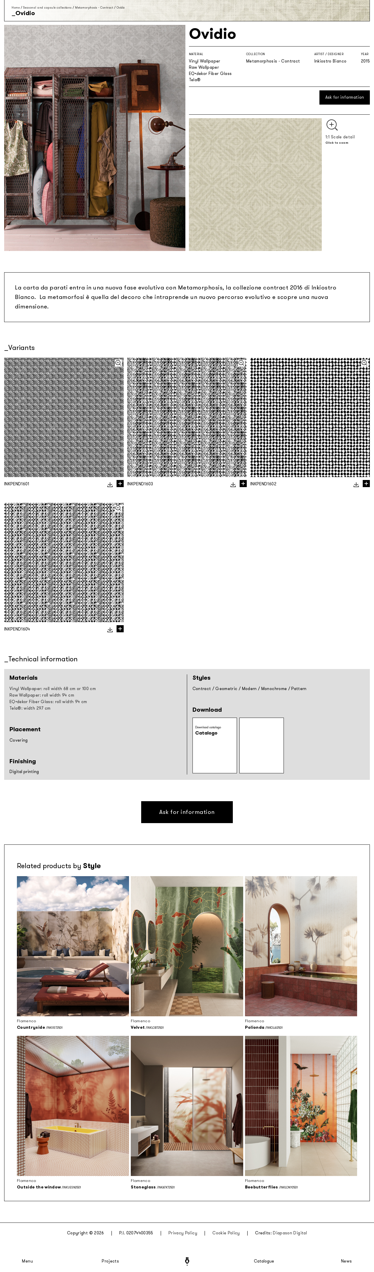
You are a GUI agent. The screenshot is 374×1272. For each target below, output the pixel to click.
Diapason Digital (290, 1233)
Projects (110, 1261)
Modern (249, 689)
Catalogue (263, 1261)
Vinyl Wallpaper (204, 61)
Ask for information (344, 97)
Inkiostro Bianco (330, 61)
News (346, 1261)
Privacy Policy (182, 1233)
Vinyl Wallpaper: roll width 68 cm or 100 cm (52, 689)
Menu (27, 1261)
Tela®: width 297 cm (30, 708)
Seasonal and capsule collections (47, 7)
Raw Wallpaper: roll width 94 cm (41, 695)
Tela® (195, 80)
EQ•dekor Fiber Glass (210, 73)
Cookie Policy (226, 1233)
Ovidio (121, 7)
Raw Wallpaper (204, 67)
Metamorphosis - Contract (94, 7)
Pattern (298, 689)
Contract (201, 689)
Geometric (226, 689)
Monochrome (274, 689)
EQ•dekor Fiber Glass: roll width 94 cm (48, 702)
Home (16, 7)
